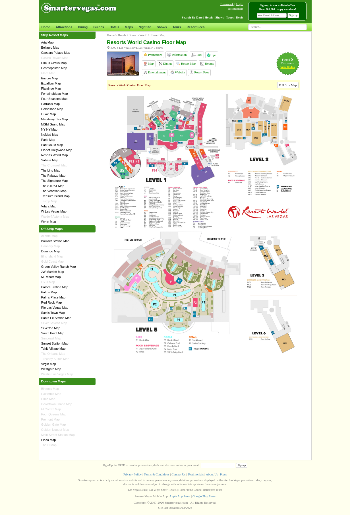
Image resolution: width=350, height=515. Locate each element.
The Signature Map (54, 180)
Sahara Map (49, 160)
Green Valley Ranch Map (58, 266)
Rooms (207, 63)
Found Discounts (287, 61)
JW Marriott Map (52, 271)
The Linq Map (50, 170)
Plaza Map (48, 440)
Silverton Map (50, 328)
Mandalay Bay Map (54, 119)
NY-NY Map (49, 129)
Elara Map (48, 73)
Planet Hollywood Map (56, 150)
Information (177, 55)
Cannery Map (50, 246)
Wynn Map (48, 221)
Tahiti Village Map (53, 348)
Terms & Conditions (156, 474)
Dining (83, 27)
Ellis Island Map (52, 256)
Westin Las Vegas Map (57, 374)
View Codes (287, 67)
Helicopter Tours (212, 489)
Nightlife (144, 27)
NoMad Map (49, 134)
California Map (51, 393)
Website (178, 72)
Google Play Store (204, 496)
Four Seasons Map (54, 98)
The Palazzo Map (53, 175)
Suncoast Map (51, 338)
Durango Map (50, 251)
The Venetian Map (54, 191)
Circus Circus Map (54, 63)
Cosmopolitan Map (54, 68)
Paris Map (48, 139)
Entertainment (155, 72)
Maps (129, 27)
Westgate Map (51, 369)
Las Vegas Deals (137, 489)
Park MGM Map (52, 145)
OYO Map (48, 282)
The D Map (49, 445)
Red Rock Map (51, 302)
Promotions (153, 54)
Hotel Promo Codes (190, 489)
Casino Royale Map (55, 57)
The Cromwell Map (54, 165)
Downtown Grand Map (56, 404)
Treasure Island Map (55, 196)
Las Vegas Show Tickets (162, 489)
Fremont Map (50, 419)
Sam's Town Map (53, 312)
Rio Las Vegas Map (54, 307)
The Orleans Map (53, 353)
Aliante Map (49, 236)
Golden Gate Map (53, 424)
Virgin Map (48, 364)
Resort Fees (196, 27)
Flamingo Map (51, 88)
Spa (211, 55)
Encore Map (49, 78)
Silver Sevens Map (54, 323)
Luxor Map (48, 114)
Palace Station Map (54, 287)
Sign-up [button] (293, 15)
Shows (162, 27)
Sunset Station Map (55, 343)
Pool (196, 55)
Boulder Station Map (55, 241)
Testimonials (235, 8)
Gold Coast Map (52, 261)
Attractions (64, 27)
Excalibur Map (51, 83)
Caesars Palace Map (55, 52)
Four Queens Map (54, 414)
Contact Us (178, 474)
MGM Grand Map (53, 124)
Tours (177, 27)
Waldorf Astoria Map (55, 216)
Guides (98, 27)
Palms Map (49, 292)
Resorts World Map (54, 155)
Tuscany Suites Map (55, 358)
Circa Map (48, 399)
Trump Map (49, 201)
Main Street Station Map (58, 434)
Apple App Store (179, 496)
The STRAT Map (53, 186)
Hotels (114, 27)
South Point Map (52, 333)
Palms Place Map (53, 297)
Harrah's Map (50, 104)
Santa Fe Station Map (56, 318)
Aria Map (47, 42)
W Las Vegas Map (54, 211)
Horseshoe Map (52, 109)
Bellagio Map (50, 47)
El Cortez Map (51, 409)
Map (148, 64)
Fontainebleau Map (54, 93)
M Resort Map (51, 277)
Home (46, 27)
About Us (212, 474)
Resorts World (138, 35)
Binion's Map (50, 388)
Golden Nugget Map (55, 429)
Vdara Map (49, 206)
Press (223, 474)
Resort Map (186, 63)
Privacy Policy (132, 474)
